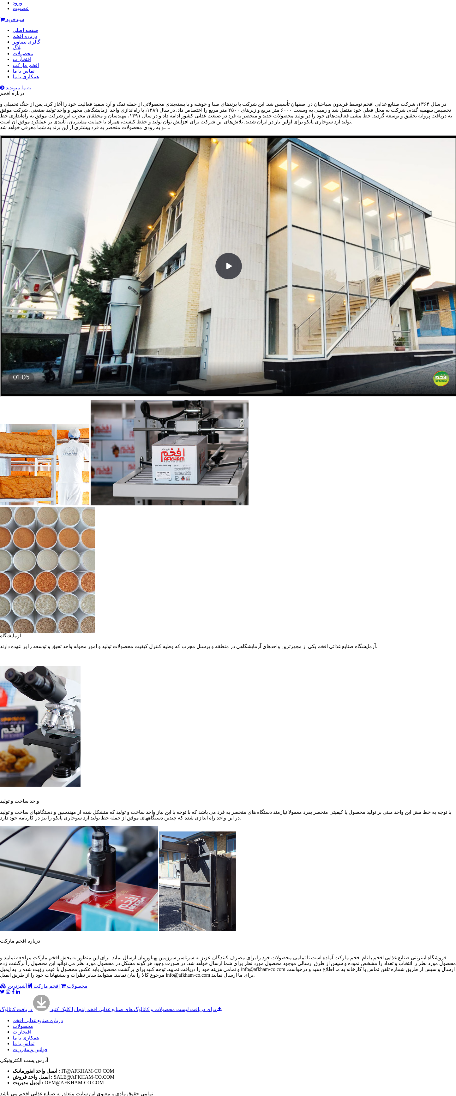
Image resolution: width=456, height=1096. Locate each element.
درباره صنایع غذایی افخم (38, 1020)
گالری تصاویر (26, 42)
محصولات (23, 53)
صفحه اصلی (25, 30)
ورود (17, 2)
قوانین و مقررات (30, 1049)
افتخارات (22, 59)
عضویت (21, 8)
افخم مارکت (26, 65)
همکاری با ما (26, 76)
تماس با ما (23, 71)
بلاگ (17, 47)
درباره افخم (25, 36)
